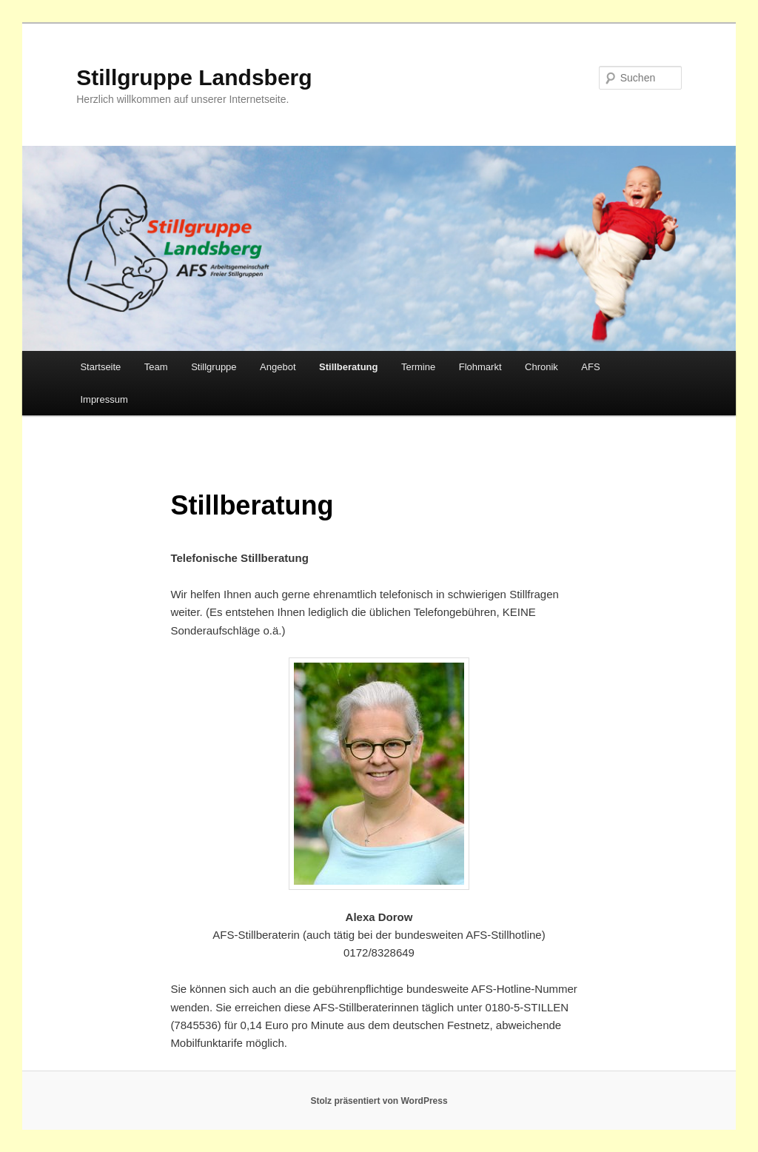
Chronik (541, 366)
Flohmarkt (480, 366)
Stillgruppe (213, 366)
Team (156, 366)
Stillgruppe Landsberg (194, 77)
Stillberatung (348, 366)
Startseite (100, 366)
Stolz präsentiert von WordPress (378, 1101)
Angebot (277, 366)
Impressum (103, 399)
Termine (418, 366)
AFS (590, 366)
